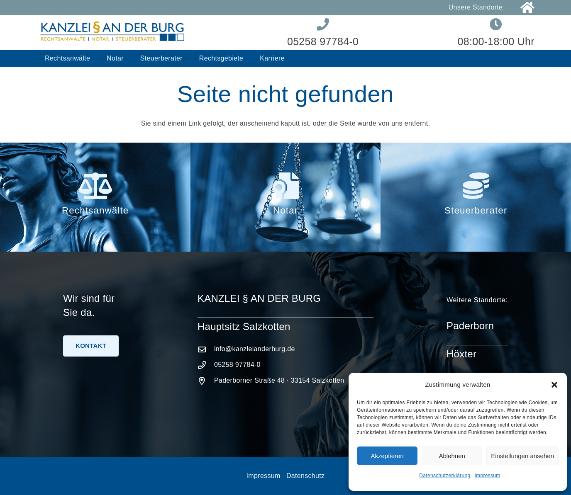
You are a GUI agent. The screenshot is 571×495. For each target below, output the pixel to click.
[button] (554, 385)
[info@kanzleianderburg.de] (206, 349)
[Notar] (285, 185)
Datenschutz (305, 475)
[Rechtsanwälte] (95, 185)
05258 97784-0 (237, 364)
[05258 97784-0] (206, 365)
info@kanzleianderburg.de (254, 348)
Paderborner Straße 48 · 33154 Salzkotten (279, 380)
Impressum (487, 475)
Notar (285, 210)
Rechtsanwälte (95, 210)
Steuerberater (475, 210)
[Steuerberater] (475, 185)
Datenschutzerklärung (444, 475)
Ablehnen (452, 455)
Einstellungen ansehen (522, 455)
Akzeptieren (387, 455)
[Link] (527, 8)
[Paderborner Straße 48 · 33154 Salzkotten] (206, 381)
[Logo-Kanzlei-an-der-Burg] (112, 32)
